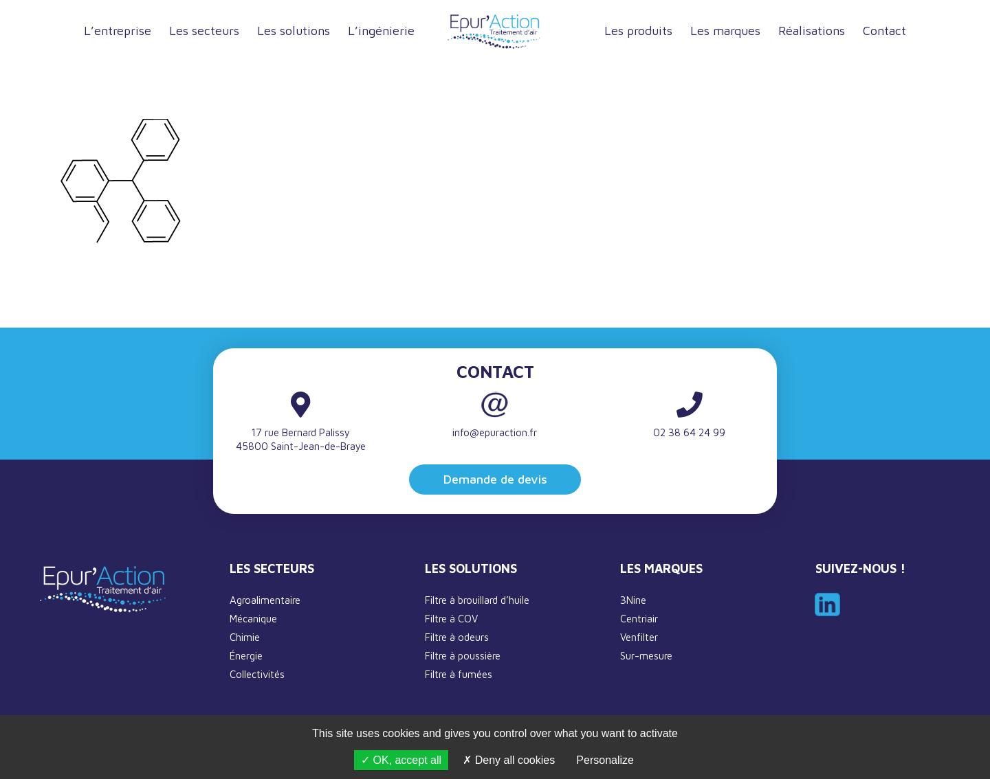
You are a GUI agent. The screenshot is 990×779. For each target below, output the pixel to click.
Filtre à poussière (462, 656)
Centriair (639, 618)
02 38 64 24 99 (689, 432)
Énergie (246, 656)
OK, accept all (401, 760)
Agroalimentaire (265, 600)
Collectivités (257, 674)
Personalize (605, 760)
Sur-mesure (646, 656)
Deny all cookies (509, 760)
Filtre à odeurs (457, 637)
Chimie (245, 637)
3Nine (633, 600)
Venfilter (639, 637)
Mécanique (253, 618)
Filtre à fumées (458, 674)
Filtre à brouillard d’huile (477, 600)
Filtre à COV (451, 618)
